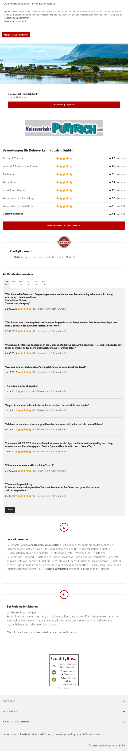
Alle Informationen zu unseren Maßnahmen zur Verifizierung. (42, 632)
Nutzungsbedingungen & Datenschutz (77, 734)
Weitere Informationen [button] (15, 21)
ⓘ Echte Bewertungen (70, 685)
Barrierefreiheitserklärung (35, 734)
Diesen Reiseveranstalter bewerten (64, 225)
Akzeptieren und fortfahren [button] (16, 35)
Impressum (9, 734)
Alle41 (6, 283)
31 (13, 283)
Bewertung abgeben (64, 105)
